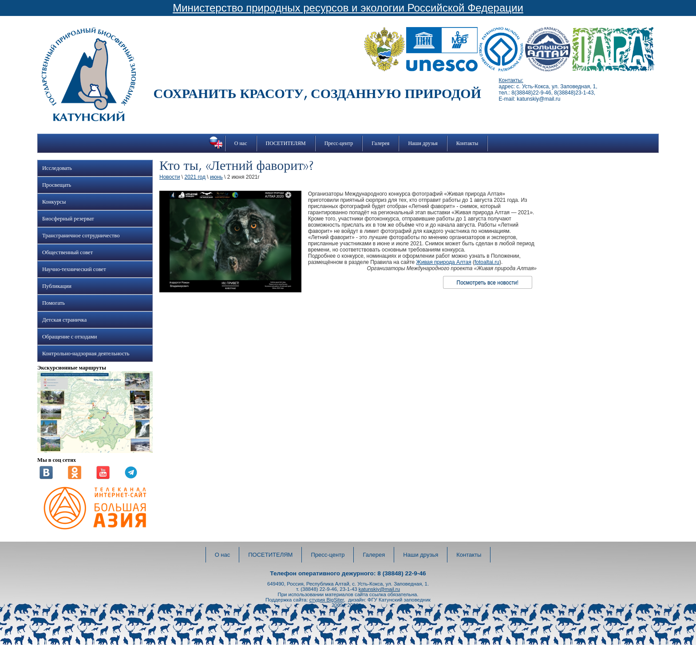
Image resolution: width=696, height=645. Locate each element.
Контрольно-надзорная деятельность (86, 353)
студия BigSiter (326, 599)
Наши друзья (422, 143)
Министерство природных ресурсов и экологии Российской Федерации (348, 8)
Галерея (380, 143)
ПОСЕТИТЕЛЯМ (286, 143)
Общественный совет (67, 252)
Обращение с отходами (69, 336)
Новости (169, 177)
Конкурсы (54, 201)
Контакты (467, 143)
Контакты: (511, 80)
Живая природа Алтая (443, 262)
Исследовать (57, 168)
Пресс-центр (338, 143)
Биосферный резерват (68, 218)
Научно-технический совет (74, 269)
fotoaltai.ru (487, 262)
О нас (240, 143)
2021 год (195, 177)
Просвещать (56, 185)
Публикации (56, 286)
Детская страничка (64, 319)
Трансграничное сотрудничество (80, 235)
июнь (216, 177)
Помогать (53, 303)
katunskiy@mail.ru (379, 589)
